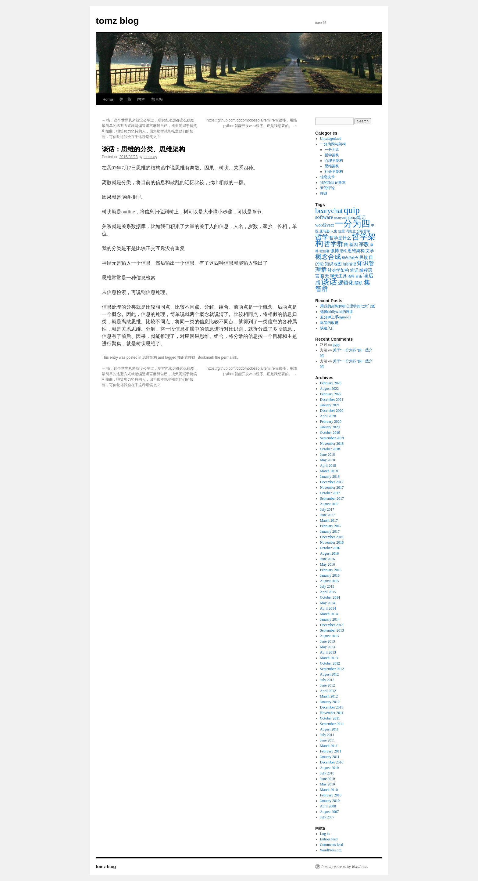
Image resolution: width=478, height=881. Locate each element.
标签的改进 (329, 323)
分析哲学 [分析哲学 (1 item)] (363, 231)
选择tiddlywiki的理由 (336, 312)
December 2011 (331, 707)
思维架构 (149, 357)
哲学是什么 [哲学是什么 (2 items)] (340, 237)
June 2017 (327, 515)
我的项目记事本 (333, 182)
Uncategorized (330, 138)
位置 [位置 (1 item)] (341, 231)
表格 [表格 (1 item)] (351, 276)
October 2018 (330, 449)
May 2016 (327, 564)
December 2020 (331, 410)
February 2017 (330, 526)
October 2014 (330, 597)
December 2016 (331, 537)
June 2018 (327, 454)
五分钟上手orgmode (335, 317)
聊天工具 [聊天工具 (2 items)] (338, 276)
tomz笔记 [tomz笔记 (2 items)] (357, 217)
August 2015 (329, 581)
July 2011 (327, 735)
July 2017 (327, 509)
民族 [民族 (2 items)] (363, 257)
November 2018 (332, 443)
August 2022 (329, 388)
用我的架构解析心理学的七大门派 (347, 306)
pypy (336, 345)
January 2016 (330, 575)
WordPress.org (330, 850)
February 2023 (330, 383)
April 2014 (328, 608)
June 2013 (327, 641)
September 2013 (332, 630)
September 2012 (332, 669)
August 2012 (329, 674)
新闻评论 (327, 188)
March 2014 (329, 614)
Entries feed (329, 839)
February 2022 (330, 394)
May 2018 (327, 460)
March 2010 (329, 790)
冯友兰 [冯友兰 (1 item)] (351, 231)
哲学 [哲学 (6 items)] (322, 237)
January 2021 (330, 405)
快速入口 (327, 328)
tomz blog (117, 21)
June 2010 (327, 779)
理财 (323, 193)
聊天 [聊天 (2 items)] (324, 276)
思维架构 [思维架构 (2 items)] (356, 250)
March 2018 (329, 471)
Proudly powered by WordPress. (344, 867)
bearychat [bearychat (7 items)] (329, 211)
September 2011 (332, 724)
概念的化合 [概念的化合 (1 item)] (350, 257)
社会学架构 (334, 171)
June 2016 (327, 559)
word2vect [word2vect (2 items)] (324, 225)
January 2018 (330, 476)
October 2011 (330, 718)
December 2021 (331, 399)
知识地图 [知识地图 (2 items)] (333, 263)
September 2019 (332, 438)
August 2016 (329, 553)
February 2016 (330, 570)
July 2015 (327, 586)
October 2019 (330, 432)
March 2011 (329, 746)
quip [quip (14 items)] (352, 210)
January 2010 (330, 801)
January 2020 (330, 427)
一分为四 (332, 149)
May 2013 (327, 647)
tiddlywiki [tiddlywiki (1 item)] (341, 217)
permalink (229, 357)
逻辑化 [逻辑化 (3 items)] (346, 283)
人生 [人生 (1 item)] (333, 231)
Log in (325, 834)
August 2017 (329, 504)
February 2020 (330, 421)
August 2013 (329, 636)
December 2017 (331, 482)
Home (107, 99)
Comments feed (331, 845)
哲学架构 (332, 155)
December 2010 (331, 762)
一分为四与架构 (333, 144)
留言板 (157, 99)
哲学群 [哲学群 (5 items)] (333, 244)
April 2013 (328, 652)
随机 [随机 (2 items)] (359, 283)
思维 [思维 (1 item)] (343, 251)
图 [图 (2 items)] (346, 244)
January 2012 (330, 702)
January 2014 (330, 619)
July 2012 (327, 680)
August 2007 (329, 812)
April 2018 (328, 465)
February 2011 (330, 751)
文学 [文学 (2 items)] (370, 250)
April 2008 (328, 806)
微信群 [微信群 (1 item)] (324, 251)
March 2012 (329, 696)
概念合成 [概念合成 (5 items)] (328, 256)
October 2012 (330, 663)
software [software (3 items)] (324, 217)
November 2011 (332, 713)
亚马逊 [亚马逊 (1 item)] (324, 231)
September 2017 (332, 498)
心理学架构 (334, 160)
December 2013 (331, 625)
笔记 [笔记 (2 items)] (354, 270)
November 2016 (332, 542)
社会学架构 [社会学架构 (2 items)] (338, 270)
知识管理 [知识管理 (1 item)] (349, 264)
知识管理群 (186, 357)
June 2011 (327, 740)
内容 (141, 99)
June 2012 (327, 685)
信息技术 (327, 177)
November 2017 (332, 487)
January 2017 (330, 531)
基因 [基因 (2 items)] (353, 244)
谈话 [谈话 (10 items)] (329, 281)
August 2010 (329, 768)
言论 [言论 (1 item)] (358, 276)
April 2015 (328, 592)
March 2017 (329, 520)
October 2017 (330, 493)
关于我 (125, 99)
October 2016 (330, 548)
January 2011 (330, 757)
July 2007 (327, 817)
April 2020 (328, 416)
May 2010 (327, 784)
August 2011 (329, 729)
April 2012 (328, 691)
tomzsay (150, 157)
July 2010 (327, 773)
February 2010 (330, 795)
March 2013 (329, 658)
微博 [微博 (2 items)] (334, 250)
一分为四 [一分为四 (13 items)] (352, 223)
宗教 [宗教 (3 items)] (364, 244)
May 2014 (327, 603)
